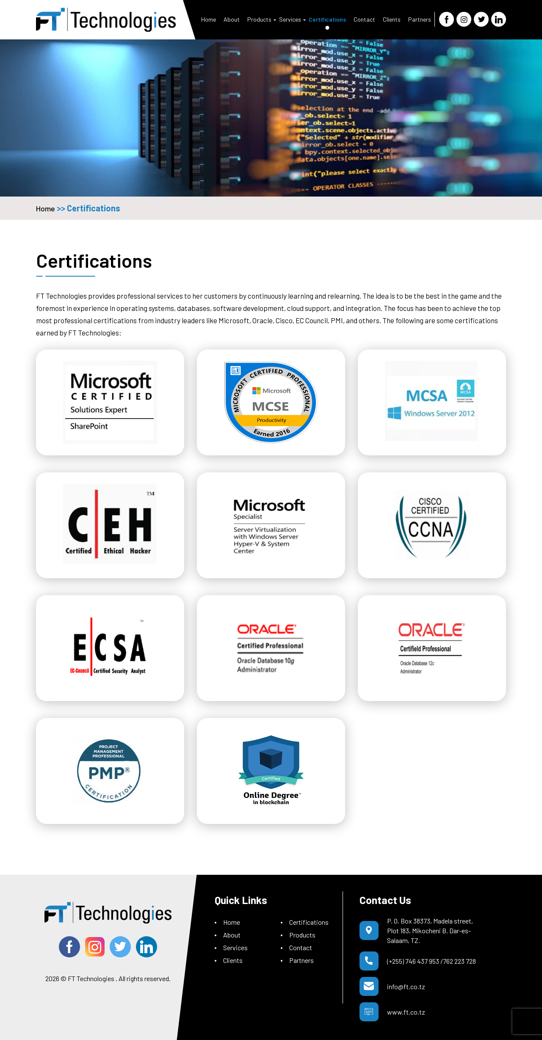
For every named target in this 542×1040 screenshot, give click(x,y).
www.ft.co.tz (406, 1012)
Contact (364, 19)
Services (290, 19)
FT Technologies (91, 978)
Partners (419, 19)
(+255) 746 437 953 (413, 961)
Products (259, 19)
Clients (392, 19)
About (232, 19)
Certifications (327, 19)
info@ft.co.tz (406, 986)
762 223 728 (459, 961)
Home (208, 19)
